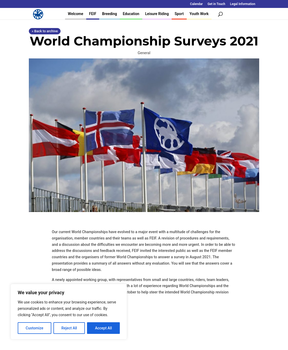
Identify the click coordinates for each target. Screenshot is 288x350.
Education (131, 14)
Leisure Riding (157, 14)
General (144, 53)
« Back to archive (45, 31)
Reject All (69, 328)
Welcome (75, 14)
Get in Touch (216, 4)
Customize (34, 328)
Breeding (109, 14)
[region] (69, 311)
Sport (179, 14)
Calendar (196, 4)
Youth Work (199, 14)
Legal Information (242, 4)
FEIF (92, 14)
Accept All (103, 328)
